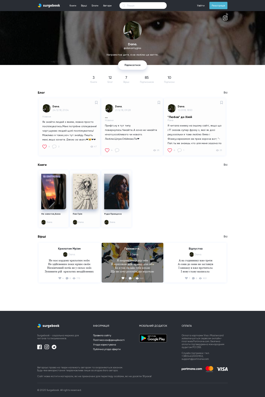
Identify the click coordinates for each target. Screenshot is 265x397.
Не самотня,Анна (50, 214)
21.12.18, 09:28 (123, 110)
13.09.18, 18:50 (185, 110)
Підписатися (132, 65)
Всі (225, 92)
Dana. (56, 106)
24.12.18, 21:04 (60, 110)
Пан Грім (77, 214)
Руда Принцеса (113, 214)
